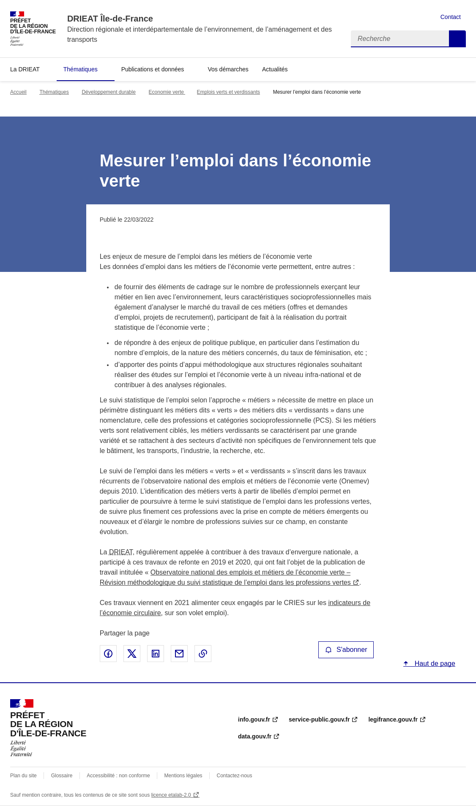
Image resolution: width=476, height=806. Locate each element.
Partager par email (179, 653)
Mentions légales (183, 776)
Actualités (275, 69)
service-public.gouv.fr (319, 719)
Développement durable (108, 92)
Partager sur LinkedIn (155, 653)
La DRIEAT (25, 69)
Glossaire (62, 776)
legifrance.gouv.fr (392, 719)
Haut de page (434, 663)
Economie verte (167, 92)
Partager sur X (131, 653)
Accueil (18, 92)
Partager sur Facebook (108, 653)
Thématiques (80, 69)
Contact (450, 17)
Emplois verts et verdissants (228, 92)
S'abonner (346, 649)
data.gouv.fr (254, 736)
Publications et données (152, 69)
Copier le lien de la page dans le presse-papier (202, 653)
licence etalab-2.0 (171, 795)
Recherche (457, 38)
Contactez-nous (234, 776)
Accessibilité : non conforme (118, 776)
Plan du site (23, 776)
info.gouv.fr (254, 719)
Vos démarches (228, 69)
